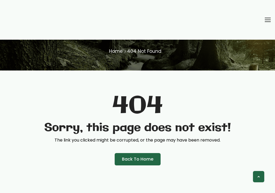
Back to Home (137, 159)
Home (116, 51)
